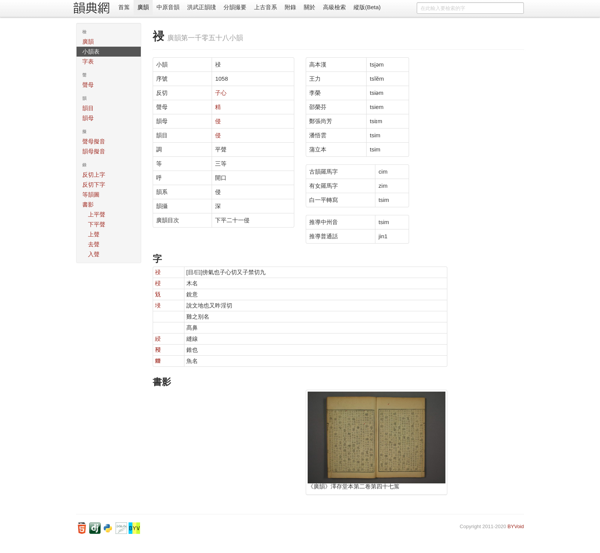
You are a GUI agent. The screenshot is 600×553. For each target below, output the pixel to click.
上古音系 (265, 7)
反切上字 (93, 174)
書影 (88, 204)
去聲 (93, 244)
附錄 (290, 7)
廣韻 (143, 7)
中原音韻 (168, 7)
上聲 (93, 234)
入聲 (93, 254)
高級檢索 (334, 7)
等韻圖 (90, 194)
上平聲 (96, 214)
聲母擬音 (93, 141)
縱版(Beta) (367, 7)
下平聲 (96, 224)
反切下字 (93, 184)
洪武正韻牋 (201, 7)
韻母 (88, 118)
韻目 (88, 108)
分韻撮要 (234, 7)
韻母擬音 (93, 151)
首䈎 (124, 7)
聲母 (88, 84)
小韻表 (90, 51)
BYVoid (515, 526)
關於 (309, 7)
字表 (88, 61)
